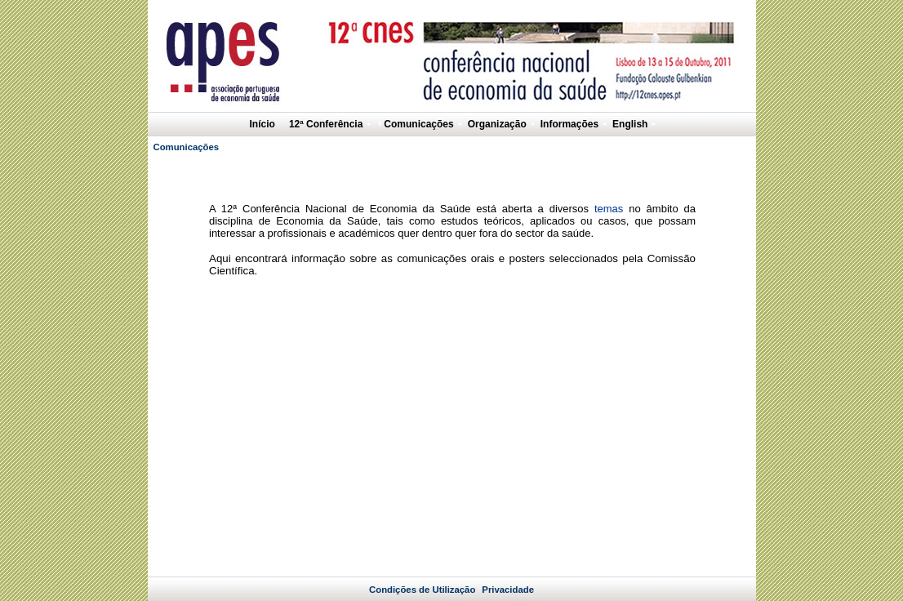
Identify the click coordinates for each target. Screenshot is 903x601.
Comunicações (186, 147)
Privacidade (508, 576)
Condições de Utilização (422, 576)
